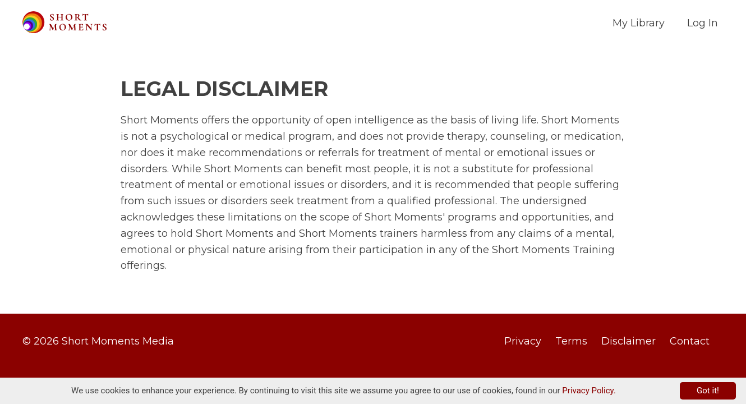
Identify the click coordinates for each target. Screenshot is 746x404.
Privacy (522, 341)
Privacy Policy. (589, 390)
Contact (690, 341)
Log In (702, 23)
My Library (639, 23)
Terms (571, 341)
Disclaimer (628, 341)
